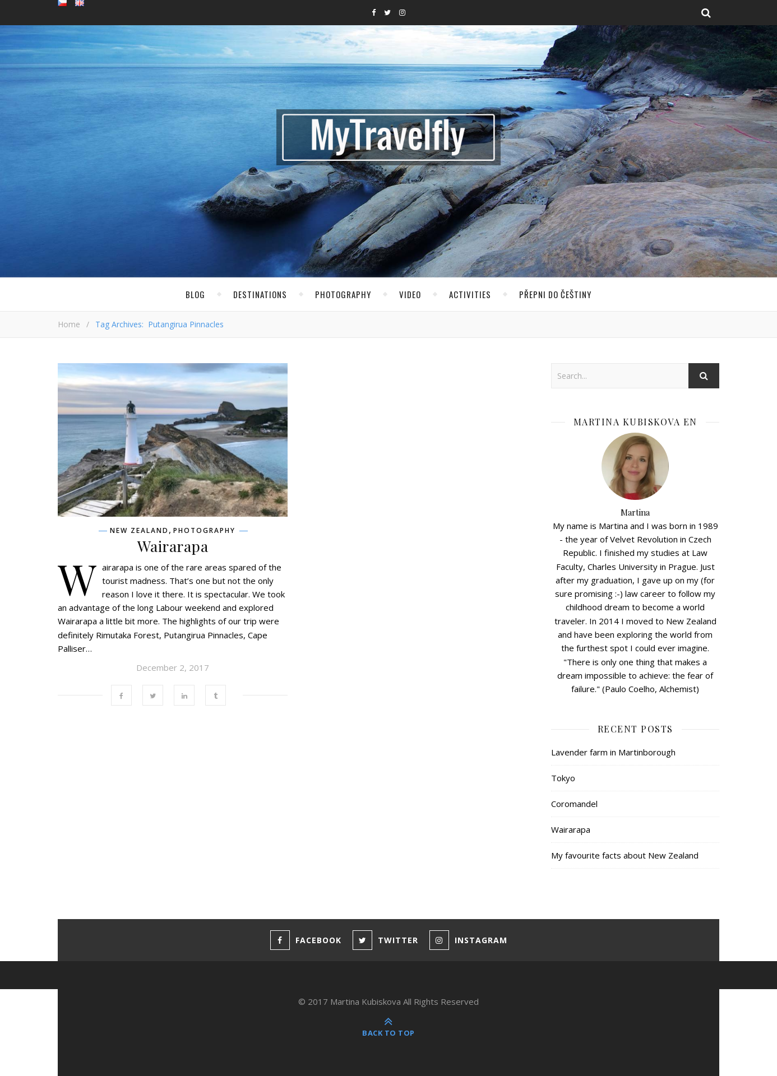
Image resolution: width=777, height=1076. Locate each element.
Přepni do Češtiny (555, 294)
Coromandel (574, 803)
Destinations (260, 294)
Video (410, 294)
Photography (343, 294)
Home (69, 324)
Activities (470, 294)
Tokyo (563, 777)
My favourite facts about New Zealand (625, 855)
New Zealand (139, 530)
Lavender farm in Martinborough (613, 752)
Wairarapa (173, 546)
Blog (195, 294)
